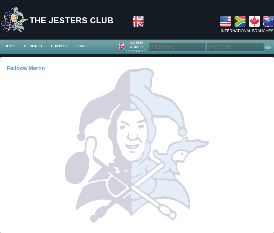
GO (268, 47)
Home (9, 46)
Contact (59, 46)
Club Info (33, 46)
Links (81, 46)
